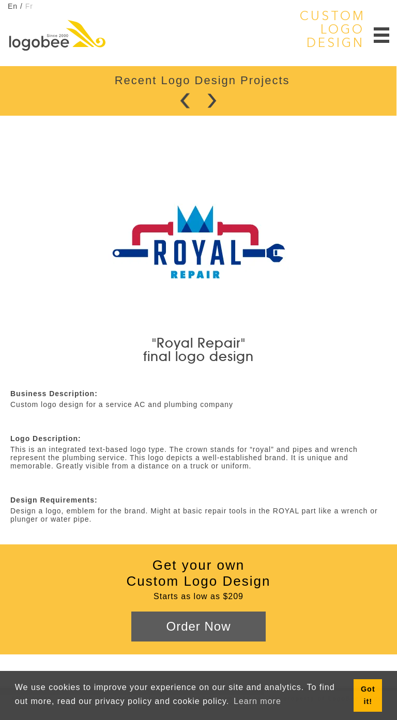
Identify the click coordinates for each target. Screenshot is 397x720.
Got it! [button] (368, 695)
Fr (29, 6)
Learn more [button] (257, 701)
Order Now (198, 626)
